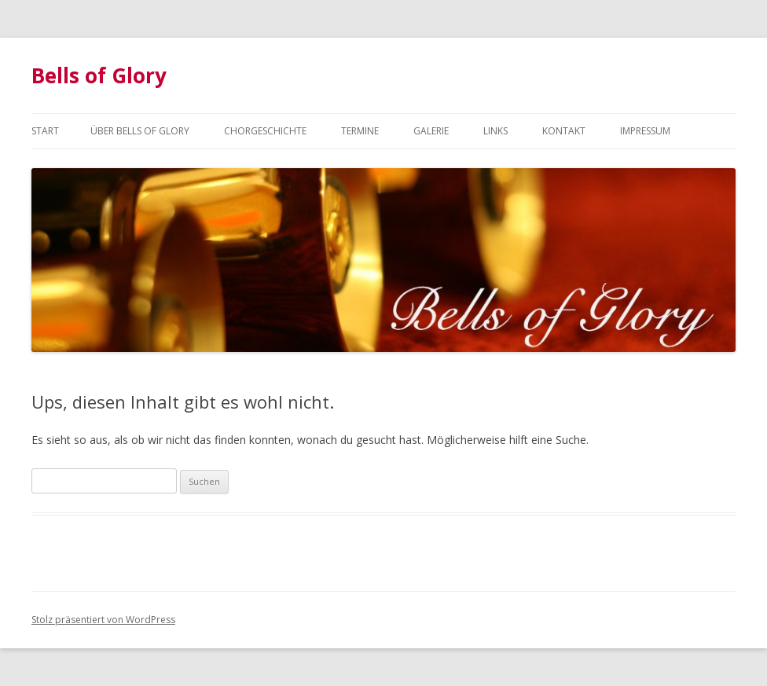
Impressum (645, 131)
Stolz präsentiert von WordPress (103, 619)
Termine (360, 131)
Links (495, 131)
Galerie (431, 131)
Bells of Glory (99, 75)
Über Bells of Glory (139, 131)
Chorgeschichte (265, 131)
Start (45, 131)
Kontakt (563, 131)
